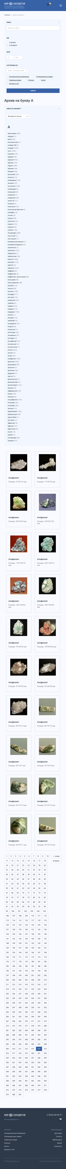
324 (13, 1058)
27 (7, 870)
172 (26, 957)
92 (12, 907)
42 (45, 875)
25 (39, 865)
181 (39, 962)
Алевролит (13, 198)
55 (28, 884)
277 (26, 1026)
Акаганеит (13, 174)
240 (13, 1003)
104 (38, 911)
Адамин (12, 157)
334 (32, 1063)
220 (20, 989)
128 (13, 930)
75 (7, 897)
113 (7, 920)
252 (45, 1008)
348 (32, 1072)
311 (20, 1049)
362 (32, 1081)
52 (12, 884)
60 (12, 888)
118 (39, 920)
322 (45, 1053)
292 (32, 1035)
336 (45, 1063)
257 (32, 1012)
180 (32, 962)
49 (39, 879)
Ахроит (11, 435)
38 (23, 875)
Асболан (12, 397)
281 (7, 1030)
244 (39, 1003)
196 (45, 971)
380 (13, 1095)
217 (45, 985)
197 (7, 975)
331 (13, 1063)
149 (13, 943)
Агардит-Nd (13, 145)
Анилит (11, 315)
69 (18, 893)
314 (39, 1049)
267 (7, 1021)
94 (23, 907)
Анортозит (13, 329)
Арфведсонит (14, 391)
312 (26, 1049)
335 (39, 1063)
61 (18, 888)
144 (26, 939)
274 (7, 1026)
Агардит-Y (13, 148)
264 (32, 1017)
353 (20, 1076)
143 (20, 939)
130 (26, 930)
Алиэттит (13, 201)
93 (18, 907)
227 (20, 994)
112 (45, 916)
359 (13, 1081)
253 (7, 1012)
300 (39, 1040)
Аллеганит (13, 206)
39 (28, 875)
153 (39, 943)
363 (39, 1081)
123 (26, 925)
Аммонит (13, 268)
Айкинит (12, 168)
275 (13, 1026)
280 (45, 1026)
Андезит (12, 306)
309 (7, 1049)
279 (39, 1026)
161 (45, 948)
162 (7, 952)
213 (20, 985)
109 (26, 916)
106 (7, 916)
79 (28, 897)
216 (39, 985)
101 (19, 911)
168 (45, 952)
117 (32, 920)
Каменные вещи (15, 80)
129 (20, 930)
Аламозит (12, 195)
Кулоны (31, 80)
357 (45, 1076)
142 (13, 939)
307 (39, 1044)
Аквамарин (14, 180)
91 (7, 907)
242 (26, 1003)
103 (31, 911)
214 (26, 985)
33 (39, 870)
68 (12, 893)
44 (12, 879)
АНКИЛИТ (12, 321)
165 (26, 952)
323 (7, 1058)
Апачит (11, 353)
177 (13, 962)
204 (7, 980)
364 (45, 1081)
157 (20, 948)
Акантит (12, 177)
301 (45, 1040)
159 (32, 948)
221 (26, 989)
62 (23, 888)
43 (7, 879)
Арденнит (12, 373)
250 (32, 1008)
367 (20, 1085)
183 (7, 966)
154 (45, 943)
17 (39, 861)
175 (45, 957)
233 (13, 998)
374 (20, 1090)
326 (26, 1058)
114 (13, 920)
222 (32, 989)
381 (20, 1095)
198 (13, 975)
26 (45, 865)
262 (20, 1017)
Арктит (11, 376)
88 (34, 902)
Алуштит (12, 227)
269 (20, 1021)
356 (39, 1076)
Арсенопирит (15, 385)
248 (20, 1008)
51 (7, 884)
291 (26, 1035)
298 (26, 1040)
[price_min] (10, 57)
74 (45, 893)
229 (32, 994)
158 (26, 948)
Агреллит (13, 154)
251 (39, 1008)
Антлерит (12, 338)
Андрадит (13, 312)
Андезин (12, 303)
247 (13, 1008)
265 (39, 1017)
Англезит (13, 297)
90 (45, 902)
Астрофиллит (15, 400)
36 (12, 875)
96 (34, 907)
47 (28, 879)
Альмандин (14, 233)
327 (32, 1058)
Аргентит (12, 367)
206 (20, 980)
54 (23, 884)
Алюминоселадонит (17, 244)
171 (20, 957)
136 (20, 934)
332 (20, 1063)
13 (18, 861)
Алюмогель (13, 247)
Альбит (12, 230)
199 (20, 975)
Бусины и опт (14, 84)
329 (45, 1058)
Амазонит (13, 250)
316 (7, 1053)
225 (7, 994)
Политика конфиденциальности (50, 1161)
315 (45, 1049)
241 (20, 1003)
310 (13, 1049)
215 (32, 985)
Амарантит (13, 253)
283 (20, 1030)
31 (28, 870)
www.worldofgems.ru (11, 1119)
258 (39, 1012)
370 (39, 1085)
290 (20, 1035)
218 (7, 989)
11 (7, 861)
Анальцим (13, 280)
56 (34, 884)
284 (26, 1030)
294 (45, 1035)
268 (13, 1021)
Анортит (12, 326)
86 (23, 902)
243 (32, 1003)
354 (26, 1076)
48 (34, 879)
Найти (33, 91)
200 (26, 975)
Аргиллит (13, 370)
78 (23, 897)
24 (34, 865)
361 (26, 1081)
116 (26, 920)
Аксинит (12, 183)
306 (32, 1044)
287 (45, 1030)
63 (28, 888)
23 (28, 865)
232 (7, 998)
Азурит (12, 166)
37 (18, 875)
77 (18, 897)
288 (7, 1035)
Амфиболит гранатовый (18, 277)
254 (13, 1012)
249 (26, 1008)
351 (7, 1076)
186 (26, 966)
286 (39, 1030)
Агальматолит (14, 142)
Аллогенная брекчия (16, 209)
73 (39, 893)
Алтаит (11, 215)
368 (26, 1085)
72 (34, 893)
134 (7, 934)
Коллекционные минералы (19, 77)
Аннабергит (14, 323)
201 (32, 975)
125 (39, 925)
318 (20, 1053)
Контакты (58, 1146)
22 (23, 865)
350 (45, 1072)
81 (39, 897)
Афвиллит (12, 423)
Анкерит (12, 318)
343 (45, 1067)
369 (32, 1085)
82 (45, 897)
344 (7, 1072)
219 (13, 989)
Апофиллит (14, 359)
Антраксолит (14, 347)
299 (32, 1040)
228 (26, 994)
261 (13, 1017)
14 (23, 861)
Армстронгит (14, 379)
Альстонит (13, 236)
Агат (12, 151)
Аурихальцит (14, 414)
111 (39, 916)
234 (20, 998)
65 (39, 888)
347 (26, 1072)
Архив (59, 1143)
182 (45, 962)
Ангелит (13, 291)
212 (13, 985)
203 (45, 975)
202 (39, 975)
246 (7, 1008)
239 (7, 1003)
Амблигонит (14, 256)
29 (18, 870)
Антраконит (13, 344)
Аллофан (13, 212)
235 (26, 998)
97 (39, 907)
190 (7, 971)
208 (32, 980)
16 (34, 861)
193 (26, 971)
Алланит (12, 204)
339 (20, 1067)
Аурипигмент (15, 411)
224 (45, 989)
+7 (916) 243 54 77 (54, 1115)
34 (45, 870)
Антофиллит (14, 341)
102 (25, 911)
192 (20, 971)
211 (7, 985)
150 (20, 943)
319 (26, 1053)
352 (13, 1076)
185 (20, 966)
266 (45, 1017)
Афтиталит (13, 429)
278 (32, 1026)
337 (7, 1067)
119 (45, 920)
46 (23, 879)
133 (45, 930)
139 (39, 934)
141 (7, 939)
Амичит (12, 265)
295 (7, 1040)
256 (26, 1012)
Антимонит (13, 335)
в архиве (12, 42)
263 (26, 1017)
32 (34, 870)
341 (32, 1067)
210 (45, 980)
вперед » (56, 861)
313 (32, 1049)
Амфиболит (13, 274)
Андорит (12, 309)
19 (7, 865)
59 (7, 888)
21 (18, 865)
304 (20, 1044)
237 (39, 998)
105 (44, 911)
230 (39, 994)
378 (45, 1090)
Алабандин (13, 189)
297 (20, 1040)
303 (13, 1044)
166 (32, 952)
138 (32, 934)
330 (7, 1063)
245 (45, 1003)
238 (45, 998)
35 (7, 875)
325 (20, 1058)
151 (26, 943)
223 (39, 989)
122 (20, 925)
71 (28, 893)
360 (20, 1081)
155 (7, 948)
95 (28, 907)
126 (45, 925)
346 (20, 1072)
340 (26, 1067)
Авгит (11, 139)
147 (45, 939)
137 (26, 934)
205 (13, 980)
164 (20, 952)
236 (32, 998)
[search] (33, 28)
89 (39, 902)
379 (7, 1095)
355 (32, 1076)
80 (34, 897)
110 (32, 916)
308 (45, 1044)
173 (32, 957)
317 (13, 1053)
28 (12, 870)
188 (39, 966)
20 (12, 865)
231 (45, 994)
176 (7, 962)
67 (7, 893)
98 (45, 907)
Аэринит (12, 441)
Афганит (12, 426)
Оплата (59, 1136)
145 (32, 939)
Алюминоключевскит (17, 242)
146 (39, 939)
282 (13, 1030)
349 (39, 1072)
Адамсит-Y (13, 160)
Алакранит (13, 192)
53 (18, 884)
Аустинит (12, 420)
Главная (7, 15)
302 (7, 1044)
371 (45, 1085)
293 (39, 1035)
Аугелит (12, 408)
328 (39, 1058)
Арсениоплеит (14, 382)
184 (13, 966)
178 (20, 962)
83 (7, 902)
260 (7, 1017)
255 (20, 1012)
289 (13, 1035)
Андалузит (13, 300)
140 (45, 934)
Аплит (11, 356)
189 (45, 966)
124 (32, 925)
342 (39, 1067)
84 (12, 902)
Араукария (13, 364)
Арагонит (13, 362)
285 (32, 1030)
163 (13, 952)
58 (45, 884)
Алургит (12, 224)
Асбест (12, 394)
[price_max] (18, 57)
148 (7, 943)
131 (32, 930)
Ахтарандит (14, 438)
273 (45, 1021)
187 (32, 966)
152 (32, 943)
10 (48, 856)
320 (32, 1053)
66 (45, 888)
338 (13, 1067)
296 (13, 1040)
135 (13, 934)
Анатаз (12, 288)
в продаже (13, 45)
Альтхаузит (13, 239)
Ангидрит (13, 294)
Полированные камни (44, 77)
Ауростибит (13, 417)
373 (13, 1090)
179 (26, 962)
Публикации (57, 1140)
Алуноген (13, 221)
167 (39, 952)
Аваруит (12, 136)
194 (32, 971)
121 (13, 925)
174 (39, 957)
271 (32, 1021)
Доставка (58, 1133)
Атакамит (13, 402)
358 (7, 1081)
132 (39, 930)
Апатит (12, 350)
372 (7, 1090)
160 (39, 948)
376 (32, 1090)
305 (26, 1044)
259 (45, 1012)
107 (13, 916)
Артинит (12, 388)
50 (45, 879)
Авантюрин (14, 133)
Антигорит (13, 332)
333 (26, 1063)
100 (12, 911)
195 (39, 971)
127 (7, 930)
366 (13, 1085)
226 (13, 994)
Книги (43, 80)
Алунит (12, 218)
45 (18, 879)
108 (20, 916)
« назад (56, 856)
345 (13, 1072)
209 (39, 980)
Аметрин (13, 262)
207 (26, 980)
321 (39, 1053)
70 (23, 893)
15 (28, 861)
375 (26, 1090)
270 (26, 1021)
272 (39, 1021)
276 (20, 1026)
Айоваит (12, 171)
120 (7, 925)
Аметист (13, 259)
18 (45, 861)
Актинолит (14, 186)
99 (7, 911)
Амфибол (12, 271)
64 (34, 888)
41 (39, 875)
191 (13, 971)
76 (12, 897)
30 (23, 870)
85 (18, 902)
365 (7, 1085)
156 (13, 948)
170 (13, 957)
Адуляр (12, 163)
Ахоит (11, 432)
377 (39, 1090)
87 (28, 902)
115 (20, 920)
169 (7, 957)
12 (12, 861)
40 (34, 875)
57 (39, 884)
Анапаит (12, 285)
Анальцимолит (15, 283)
